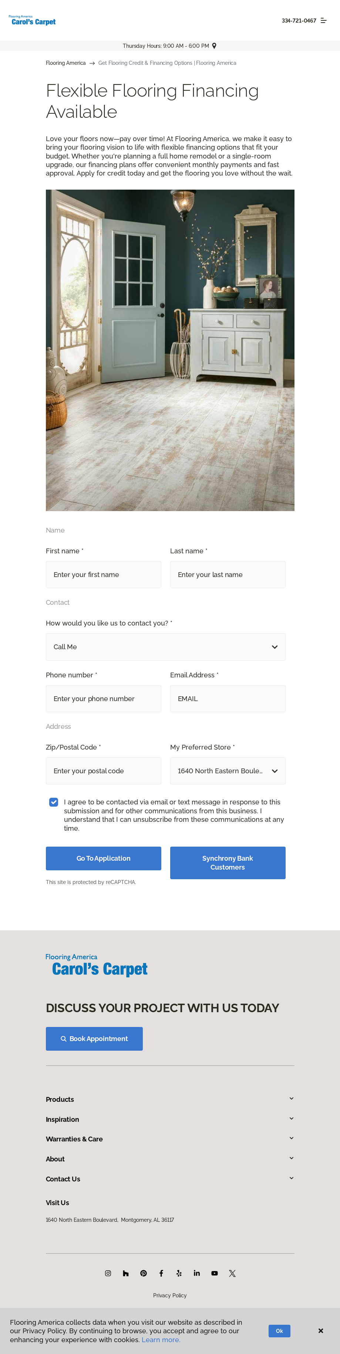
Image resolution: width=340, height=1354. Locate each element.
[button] (166, 646)
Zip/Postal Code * (73, 747)
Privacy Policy (170, 1295)
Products (170, 1099)
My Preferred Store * (202, 747)
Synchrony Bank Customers (227, 862)
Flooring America (66, 63)
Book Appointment (94, 1039)
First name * (65, 551)
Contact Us (170, 1179)
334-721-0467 (299, 21)
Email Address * (194, 675)
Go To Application (104, 858)
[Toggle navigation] (323, 20)
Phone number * (71, 675)
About (170, 1159)
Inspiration (170, 1119)
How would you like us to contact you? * (109, 623)
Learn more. (161, 1340)
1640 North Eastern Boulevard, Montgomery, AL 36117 (110, 1220)
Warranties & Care (170, 1139)
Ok (279, 1331)
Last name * (189, 551)
